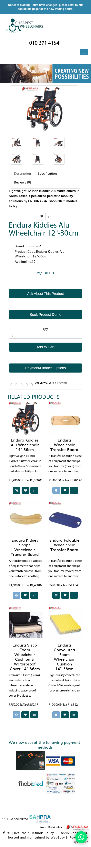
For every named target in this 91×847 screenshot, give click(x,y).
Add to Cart (45, 347)
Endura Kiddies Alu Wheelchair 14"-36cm (25, 444)
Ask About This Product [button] (45, 294)
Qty (45, 329)
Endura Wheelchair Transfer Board (64, 444)
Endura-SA (33, 246)
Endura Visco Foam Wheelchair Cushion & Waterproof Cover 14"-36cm (25, 656)
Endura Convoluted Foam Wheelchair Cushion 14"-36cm (64, 656)
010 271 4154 (44, 43)
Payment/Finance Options (45, 368)
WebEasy (58, 837)
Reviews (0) (22, 182)
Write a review (58, 383)
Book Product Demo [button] (45, 315)
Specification (47, 173)
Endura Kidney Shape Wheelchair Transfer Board (25, 547)
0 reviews (41, 383)
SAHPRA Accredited (26, 819)
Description (22, 173)
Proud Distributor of (64, 827)
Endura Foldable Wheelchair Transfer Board (64, 544)
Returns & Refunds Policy (34, 832)
